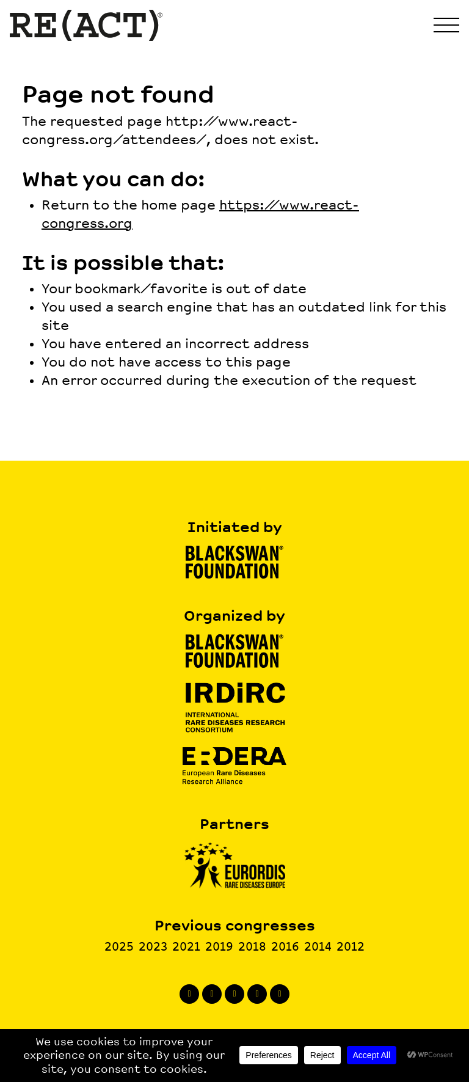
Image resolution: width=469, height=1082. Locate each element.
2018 (252, 946)
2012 (350, 946)
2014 (318, 946)
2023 (153, 946)
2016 (285, 946)
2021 (186, 946)
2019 (219, 946)
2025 (119, 946)
